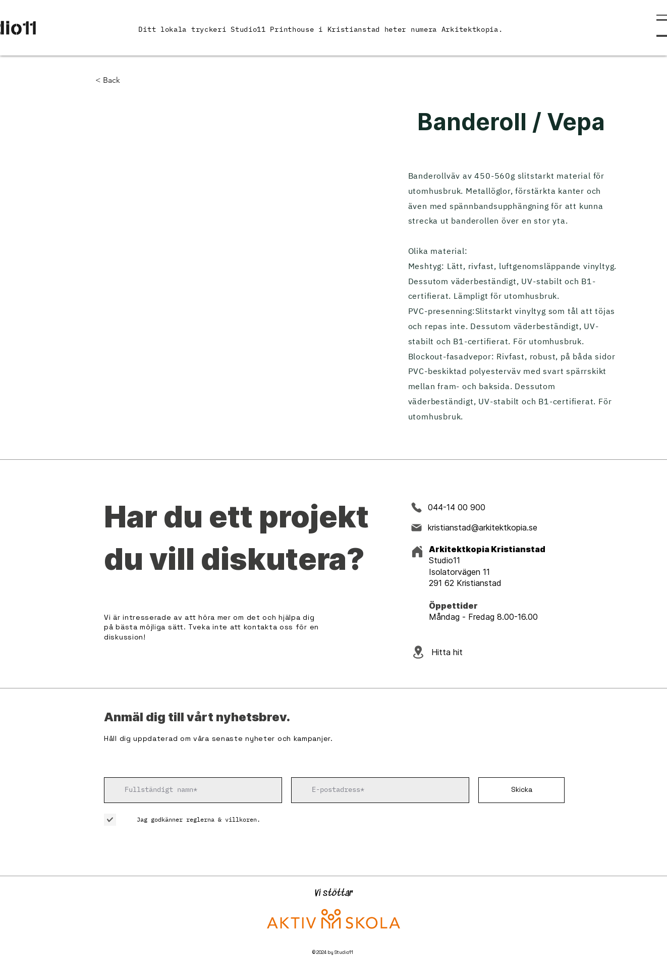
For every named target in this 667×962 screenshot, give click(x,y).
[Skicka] (521, 790)
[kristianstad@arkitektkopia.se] (486, 527)
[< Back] (115, 80)
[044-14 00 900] (464, 507)
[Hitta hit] (462, 652)
